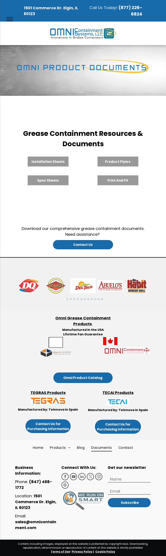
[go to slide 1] (64, 299)
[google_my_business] (65, 485)
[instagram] (98, 477)
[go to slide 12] (102, 299)
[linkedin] (82, 477)
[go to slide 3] (71, 299)
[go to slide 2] (67, 299)
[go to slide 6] (81, 299)
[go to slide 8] (88, 299)
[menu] (9, 19)
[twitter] (90, 477)
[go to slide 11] (98, 299)
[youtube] (73, 477)
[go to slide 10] (95, 299)
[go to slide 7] (85, 299)
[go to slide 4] (74, 299)
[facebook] (65, 477)
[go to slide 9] (92, 299)
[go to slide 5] (78, 299)
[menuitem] (37, 447)
